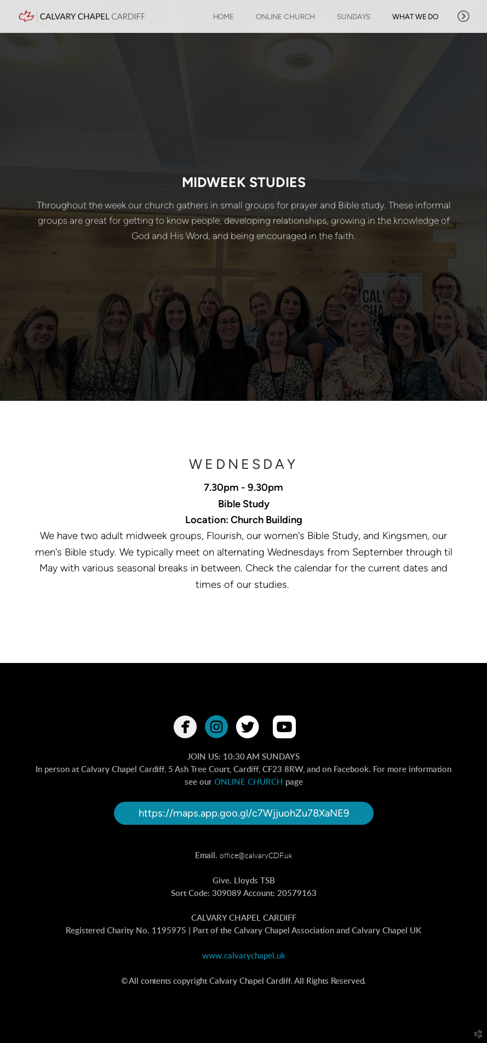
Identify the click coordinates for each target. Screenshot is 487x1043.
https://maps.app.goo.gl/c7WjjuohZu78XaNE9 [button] (244, 813)
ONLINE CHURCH (248, 782)
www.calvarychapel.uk (243, 956)
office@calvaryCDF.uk (256, 856)
